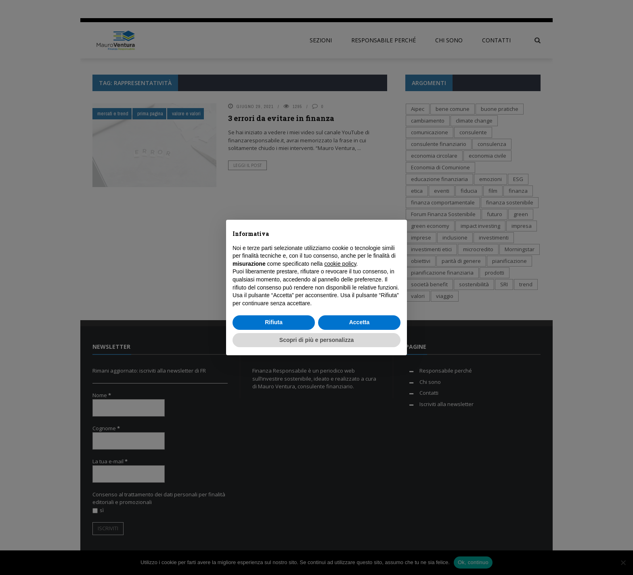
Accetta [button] (359, 322)
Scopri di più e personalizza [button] (316, 340)
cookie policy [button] (340, 263)
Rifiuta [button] (274, 322)
